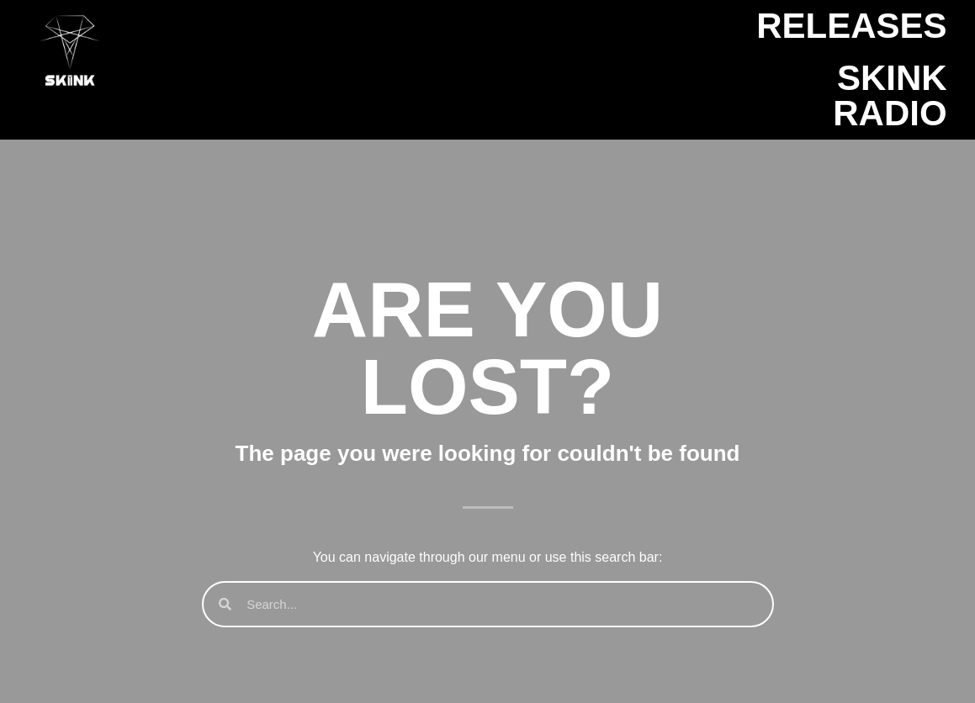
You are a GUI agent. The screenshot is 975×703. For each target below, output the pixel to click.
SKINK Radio (889, 95)
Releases (851, 25)
